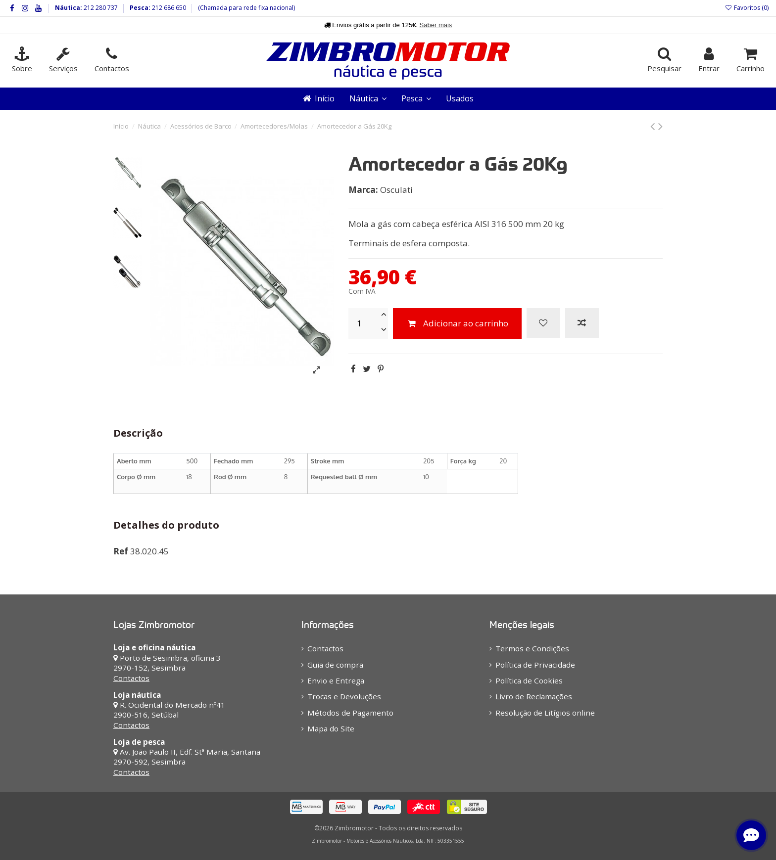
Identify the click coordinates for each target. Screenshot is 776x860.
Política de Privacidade (535, 665)
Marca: (363, 189)
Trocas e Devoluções (344, 696)
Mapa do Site (330, 728)
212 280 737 (100, 7)
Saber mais (436, 25)
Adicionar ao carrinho (457, 323)
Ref (120, 551)
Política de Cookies (529, 680)
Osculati (396, 189)
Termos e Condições (532, 648)
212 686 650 (168, 7)
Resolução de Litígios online (545, 713)
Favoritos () (747, 7)
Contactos (131, 678)
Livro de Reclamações (533, 696)
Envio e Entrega (335, 680)
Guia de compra (335, 665)
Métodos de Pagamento (350, 713)
